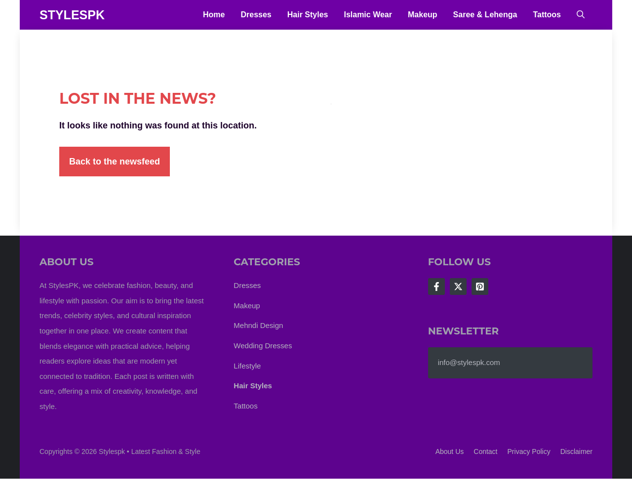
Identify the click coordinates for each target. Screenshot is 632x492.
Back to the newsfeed (114, 161)
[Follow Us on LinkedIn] (480, 286)
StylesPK (72, 15)
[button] (580, 15)
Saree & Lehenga (485, 14)
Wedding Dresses (263, 345)
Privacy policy (529, 451)
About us (449, 451)
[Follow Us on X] (458, 286)
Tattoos (547, 14)
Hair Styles (307, 14)
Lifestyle (247, 366)
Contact (485, 451)
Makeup (422, 14)
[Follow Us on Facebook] (436, 286)
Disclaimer (576, 451)
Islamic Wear (368, 14)
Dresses (255, 14)
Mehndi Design (258, 325)
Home (214, 14)
